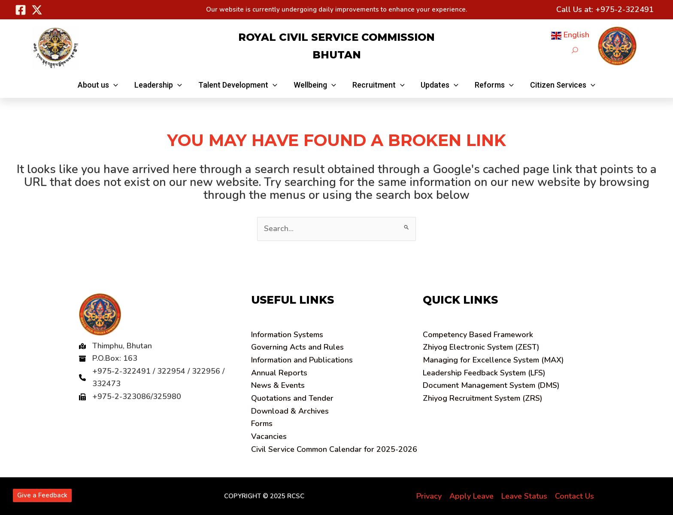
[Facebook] (20, 9)
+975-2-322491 (624, 9)
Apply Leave (471, 496)
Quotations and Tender (292, 398)
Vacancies (269, 436)
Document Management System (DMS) (491, 385)
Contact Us (574, 496)
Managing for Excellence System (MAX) (493, 360)
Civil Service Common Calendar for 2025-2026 (334, 449)
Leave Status (524, 496)
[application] (116, 84)
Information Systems (287, 334)
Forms (262, 423)
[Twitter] (36, 9)
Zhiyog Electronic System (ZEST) (481, 347)
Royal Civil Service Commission (336, 37)
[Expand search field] (575, 50)
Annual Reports (279, 373)
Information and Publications (302, 360)
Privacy (429, 496)
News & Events (278, 385)
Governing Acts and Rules (297, 347)
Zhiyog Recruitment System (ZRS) (483, 398)
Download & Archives (290, 411)
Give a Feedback (42, 495)
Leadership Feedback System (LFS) (484, 373)
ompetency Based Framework (478, 334)
